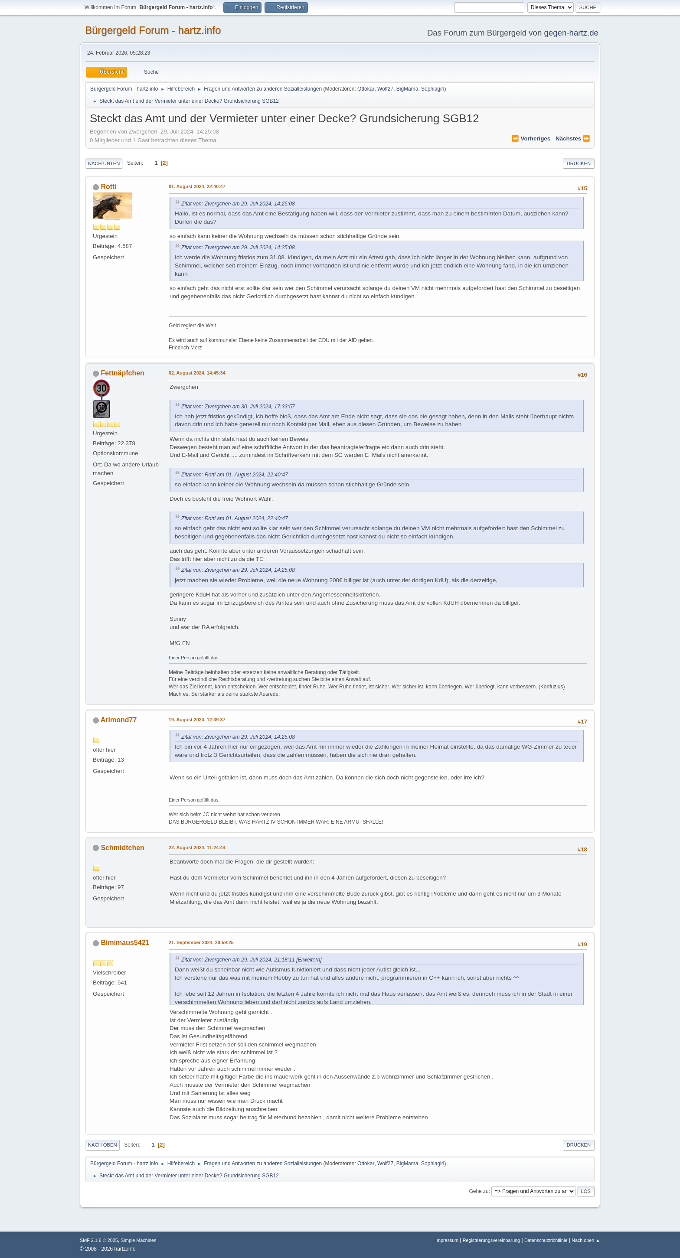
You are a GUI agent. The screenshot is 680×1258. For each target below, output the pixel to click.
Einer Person (182, 657)
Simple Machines (138, 1240)
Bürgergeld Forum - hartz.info (153, 30)
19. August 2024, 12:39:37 (197, 719)
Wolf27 (385, 89)
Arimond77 (119, 720)
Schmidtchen (122, 847)
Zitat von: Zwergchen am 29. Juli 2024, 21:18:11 (238, 960)
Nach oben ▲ (586, 1240)
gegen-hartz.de (571, 32)
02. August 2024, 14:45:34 (197, 372)
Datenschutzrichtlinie (545, 1240)
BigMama (407, 89)
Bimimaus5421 (125, 942)
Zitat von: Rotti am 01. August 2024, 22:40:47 (234, 475)
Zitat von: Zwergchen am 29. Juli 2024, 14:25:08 (238, 204)
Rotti (108, 186)
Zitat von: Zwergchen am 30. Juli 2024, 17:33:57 (238, 407)
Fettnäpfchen (122, 373)
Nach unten (104, 163)
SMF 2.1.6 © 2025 (99, 1240)
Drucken (579, 163)
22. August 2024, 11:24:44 (197, 847)
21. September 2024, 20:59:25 (201, 942)
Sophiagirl (432, 89)
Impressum (447, 1240)
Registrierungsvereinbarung (491, 1240)
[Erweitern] (308, 960)
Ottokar (365, 89)
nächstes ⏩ (573, 138)
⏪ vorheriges (531, 138)
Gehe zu (478, 1191)
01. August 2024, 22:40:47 (197, 186)
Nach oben (102, 1144)
